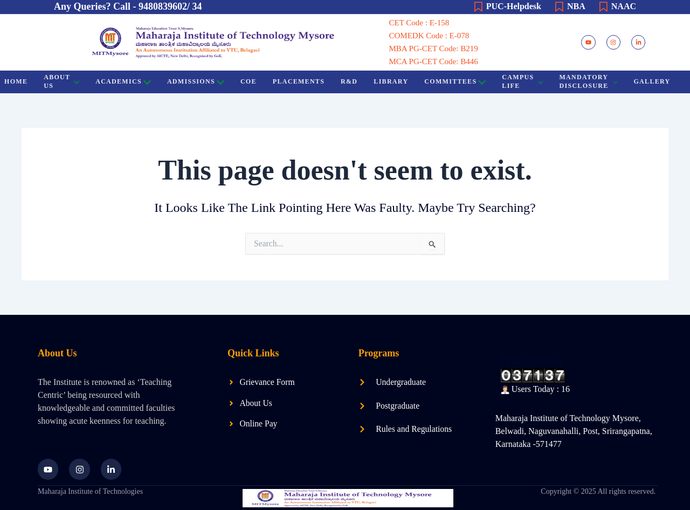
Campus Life (522, 81)
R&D (348, 81)
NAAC (623, 6)
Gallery (651, 81)
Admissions (195, 82)
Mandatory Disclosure (588, 81)
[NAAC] (603, 7)
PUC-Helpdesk (513, 6)
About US (61, 81)
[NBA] (559, 7)
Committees (455, 82)
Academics (122, 82)
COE (248, 81)
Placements (298, 81)
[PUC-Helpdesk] (478, 7)
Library (391, 81)
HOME (15, 81)
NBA (576, 6)
